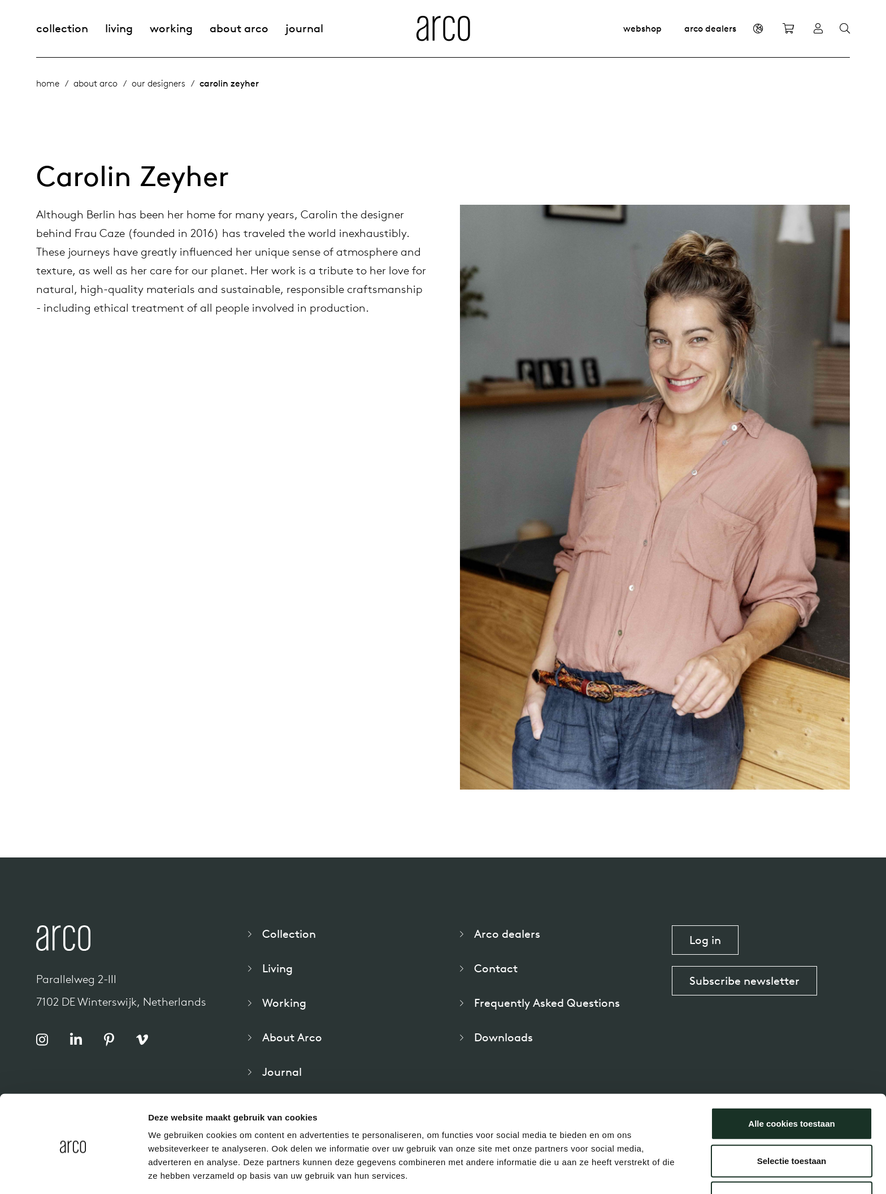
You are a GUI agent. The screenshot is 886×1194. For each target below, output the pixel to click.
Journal (304, 28)
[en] (758, 28)
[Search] (845, 28)
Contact (496, 968)
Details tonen (610, 1171)
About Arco (239, 28)
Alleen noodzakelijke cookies (791, 1157)
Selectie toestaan (792, 1120)
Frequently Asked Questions (547, 1002)
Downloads (503, 1037)
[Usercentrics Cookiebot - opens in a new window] (73, 1171)
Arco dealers (710, 28)
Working (171, 28)
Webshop (642, 28)
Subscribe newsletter (744, 980)
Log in (705, 940)
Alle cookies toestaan (791, 1083)
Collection (62, 28)
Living (119, 28)
